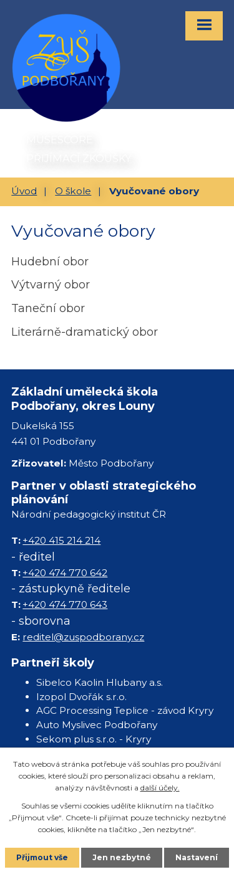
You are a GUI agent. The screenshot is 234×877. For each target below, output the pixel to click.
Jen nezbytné (121, 857)
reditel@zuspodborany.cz (83, 637)
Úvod (24, 191)
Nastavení (196, 857)
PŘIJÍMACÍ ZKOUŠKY (79, 158)
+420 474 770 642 (64, 573)
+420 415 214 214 (61, 540)
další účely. (160, 787)
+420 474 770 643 (64, 604)
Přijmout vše (42, 857)
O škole (73, 191)
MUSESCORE (59, 139)
